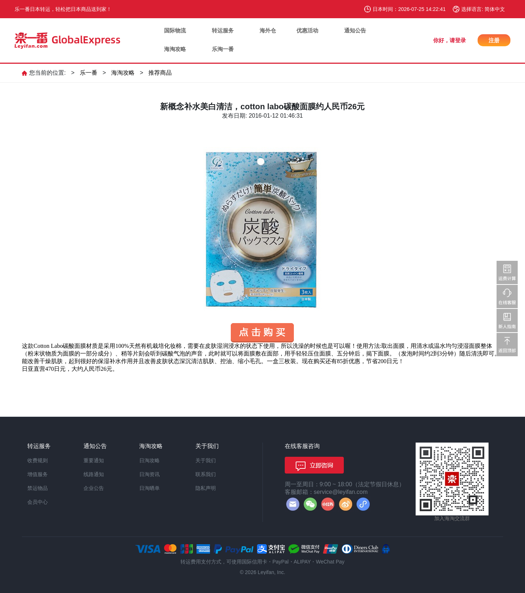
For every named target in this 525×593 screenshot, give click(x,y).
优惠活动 (307, 30)
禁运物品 (37, 488)
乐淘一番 (223, 49)
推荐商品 (160, 73)
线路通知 (93, 474)
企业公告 (93, 488)
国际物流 (175, 30)
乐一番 (88, 73)
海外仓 (268, 30)
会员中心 (37, 502)
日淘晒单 (149, 488)
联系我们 (205, 474)
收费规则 (37, 460)
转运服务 (223, 30)
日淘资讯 (149, 474)
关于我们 (205, 460)
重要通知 (93, 460)
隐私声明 (205, 488)
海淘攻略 (175, 49)
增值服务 (37, 474)
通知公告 (355, 30)
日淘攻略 (149, 460)
